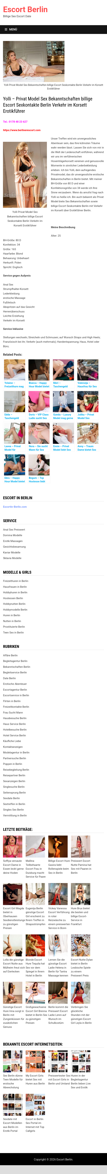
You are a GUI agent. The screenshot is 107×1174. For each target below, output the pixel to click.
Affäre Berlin (10, 655)
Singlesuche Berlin (14, 786)
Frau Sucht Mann (13, 712)
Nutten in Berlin (12, 621)
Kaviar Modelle (11, 552)
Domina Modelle (12, 535)
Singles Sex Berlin (13, 809)
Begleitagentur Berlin (15, 661)
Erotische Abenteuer (15, 684)
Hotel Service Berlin (14, 735)
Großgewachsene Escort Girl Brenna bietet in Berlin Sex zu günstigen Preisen (36, 1014)
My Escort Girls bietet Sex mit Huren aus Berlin (35, 1079)
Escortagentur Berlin (15, 689)
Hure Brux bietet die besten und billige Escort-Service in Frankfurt (80, 916)
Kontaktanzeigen (13, 746)
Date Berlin (9, 678)
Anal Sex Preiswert (14, 529)
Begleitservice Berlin (15, 672)
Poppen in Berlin (12, 764)
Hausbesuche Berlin (14, 718)
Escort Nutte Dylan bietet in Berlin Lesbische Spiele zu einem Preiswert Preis (82, 967)
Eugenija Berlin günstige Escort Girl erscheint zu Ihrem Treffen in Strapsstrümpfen (35, 916)
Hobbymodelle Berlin (15, 609)
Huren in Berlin (11, 615)
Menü (11, 29)
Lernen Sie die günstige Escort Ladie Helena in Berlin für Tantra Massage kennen (58, 967)
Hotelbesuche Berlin (15, 729)
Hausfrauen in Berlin (15, 586)
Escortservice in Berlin (16, 695)
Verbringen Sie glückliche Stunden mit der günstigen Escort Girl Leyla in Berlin (81, 1014)
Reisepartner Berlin (14, 775)
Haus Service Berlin (14, 724)
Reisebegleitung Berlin (16, 769)
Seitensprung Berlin (14, 792)
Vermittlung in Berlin (15, 815)
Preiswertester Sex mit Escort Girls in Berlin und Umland (59, 1079)
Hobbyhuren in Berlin (15, 592)
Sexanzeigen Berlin (14, 781)
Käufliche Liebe (12, 741)
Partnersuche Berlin (14, 758)
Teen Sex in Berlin (13, 632)
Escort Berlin (25, 9)
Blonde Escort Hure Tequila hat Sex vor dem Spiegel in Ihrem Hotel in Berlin (35, 967)
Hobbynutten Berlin (14, 603)
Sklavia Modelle (12, 558)
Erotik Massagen (12, 541)
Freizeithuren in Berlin (15, 581)
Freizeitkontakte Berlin (16, 706)
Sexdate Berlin (11, 798)
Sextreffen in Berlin (14, 804)
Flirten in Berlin (12, 701)
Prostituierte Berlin (14, 626)
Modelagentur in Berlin (16, 752)
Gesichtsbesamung (14, 546)
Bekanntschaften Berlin (16, 666)
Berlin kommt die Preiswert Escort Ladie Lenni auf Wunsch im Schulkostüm (58, 1014)
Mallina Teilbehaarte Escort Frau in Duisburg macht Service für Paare (36, 868)
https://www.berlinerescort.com (21, 130)
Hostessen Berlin (13, 598)
